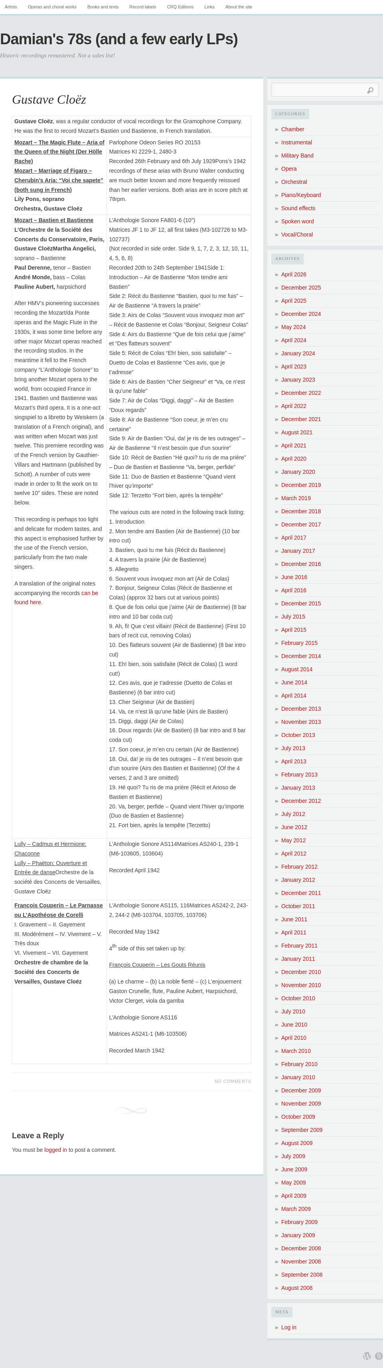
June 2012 (294, 827)
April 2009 (293, 1196)
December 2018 (301, 511)
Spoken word (297, 221)
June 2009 (294, 1169)
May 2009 (293, 1182)
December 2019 (301, 485)
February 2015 (299, 643)
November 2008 (301, 1261)
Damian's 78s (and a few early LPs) (119, 39)
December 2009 (301, 1090)
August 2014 (297, 669)
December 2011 (301, 893)
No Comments (233, 1081)
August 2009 (297, 1143)
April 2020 (293, 458)
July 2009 (293, 1156)
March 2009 (296, 1209)
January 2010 (298, 1077)
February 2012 (299, 866)
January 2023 (298, 379)
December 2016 (301, 564)
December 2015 (301, 603)
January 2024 (298, 353)
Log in (288, 1327)
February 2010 (299, 1064)
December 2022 (301, 393)
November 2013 (301, 722)
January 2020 (298, 472)
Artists (11, 6)
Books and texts (102, 6)
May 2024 (293, 327)
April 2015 (293, 630)
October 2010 (298, 998)
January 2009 (298, 1235)
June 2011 (294, 919)
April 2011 (293, 932)
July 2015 (293, 616)
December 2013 (301, 709)
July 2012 (293, 814)
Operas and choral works (52, 6)
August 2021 (297, 432)
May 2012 (293, 840)
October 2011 (298, 906)
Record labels (142, 6)
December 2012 (301, 801)
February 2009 (299, 1222)
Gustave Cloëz (49, 99)
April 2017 (293, 537)
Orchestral (294, 182)
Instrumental (296, 142)
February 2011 (299, 945)
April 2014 (293, 695)
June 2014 (294, 682)
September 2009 (302, 1130)
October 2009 (298, 1117)
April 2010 (293, 1038)
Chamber (292, 129)
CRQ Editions (180, 6)
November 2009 (301, 1103)
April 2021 (293, 445)
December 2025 (301, 287)
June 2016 (294, 577)
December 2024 (301, 314)
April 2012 (293, 853)
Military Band (297, 155)
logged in (55, 1150)
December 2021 (301, 419)
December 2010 (301, 972)
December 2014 (301, 656)
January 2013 (298, 788)
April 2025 (293, 301)
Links (209, 6)
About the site (238, 6)
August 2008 (297, 1288)
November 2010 (301, 985)
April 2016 (293, 590)
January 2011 (298, 959)
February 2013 (299, 774)
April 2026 (293, 274)
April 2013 (293, 761)
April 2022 (293, 406)
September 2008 (302, 1274)
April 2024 (293, 340)
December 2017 (301, 524)
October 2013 (298, 735)
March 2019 (296, 498)
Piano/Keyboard (301, 195)
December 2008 (301, 1248)
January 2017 (298, 551)
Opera (289, 169)
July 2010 (293, 1011)
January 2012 (298, 880)
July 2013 (293, 748)
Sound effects (298, 208)
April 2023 (293, 366)
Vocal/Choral (297, 234)
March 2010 (296, 1051)
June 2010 (294, 1024)
